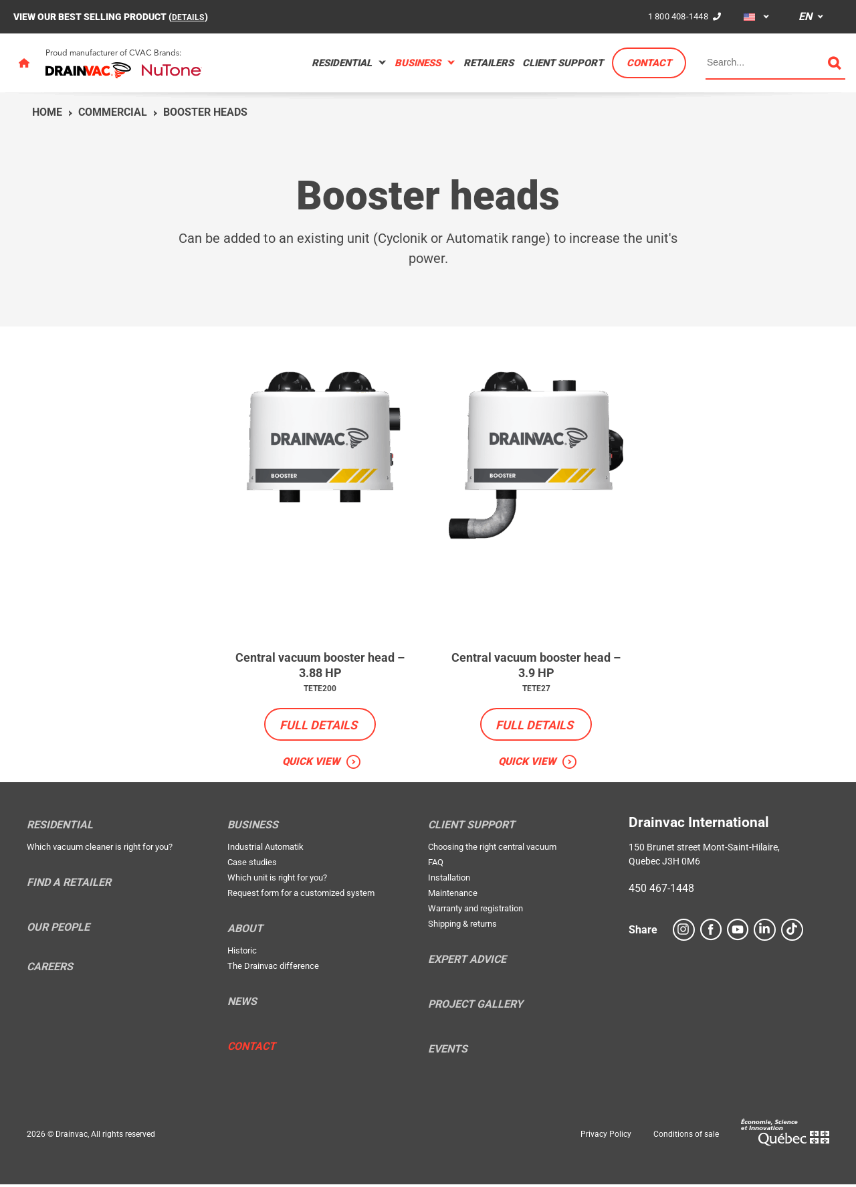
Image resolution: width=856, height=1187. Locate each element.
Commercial (112, 112)
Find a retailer (69, 884)
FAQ (435, 864)
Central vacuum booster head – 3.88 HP (320, 666)
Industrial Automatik (265, 849)
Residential (342, 63)
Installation (449, 880)
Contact (649, 63)
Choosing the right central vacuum (492, 849)
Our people (58, 929)
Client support (562, 63)
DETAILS (190, 16)
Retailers (488, 63)
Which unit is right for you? (277, 880)
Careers (50, 969)
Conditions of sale (686, 1136)
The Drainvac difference (273, 968)
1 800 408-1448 (675, 16)
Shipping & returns (462, 926)
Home (47, 112)
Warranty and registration (475, 910)
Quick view (310, 763)
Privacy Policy (605, 1136)
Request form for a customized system (300, 895)
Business (418, 63)
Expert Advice (467, 961)
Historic (242, 952)
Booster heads (205, 112)
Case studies (252, 864)
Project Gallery (475, 1006)
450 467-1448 (661, 890)
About (245, 930)
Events (447, 1051)
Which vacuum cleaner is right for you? (100, 849)
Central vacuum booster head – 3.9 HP (536, 666)
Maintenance (452, 895)
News (242, 1003)
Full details (318, 726)
